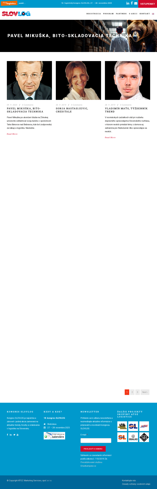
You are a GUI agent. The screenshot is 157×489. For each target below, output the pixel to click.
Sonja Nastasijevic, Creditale (72, 110)
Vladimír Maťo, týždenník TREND (126, 110)
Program (108, 14)
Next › (145, 392)
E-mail (84, 435)
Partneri (121, 14)
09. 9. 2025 (12, 105)
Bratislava (51, 424)
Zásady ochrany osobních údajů (136, 484)
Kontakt (145, 14)
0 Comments (27, 105)
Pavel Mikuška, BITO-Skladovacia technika (25, 110)
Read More (12, 134)
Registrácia (93, 14)
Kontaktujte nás (129, 480)
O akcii (133, 14)
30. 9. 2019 (61, 105)
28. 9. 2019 (110, 105)
